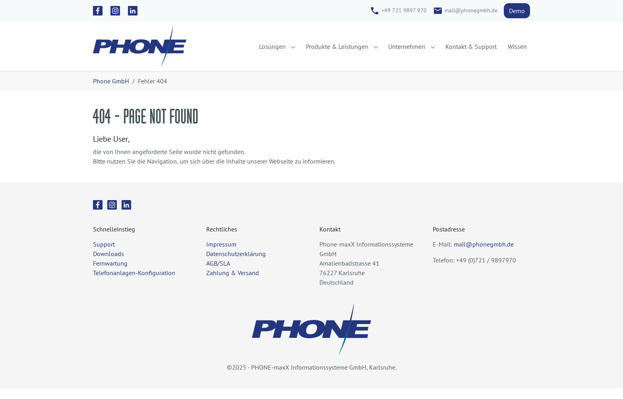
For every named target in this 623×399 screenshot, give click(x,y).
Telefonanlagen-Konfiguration (134, 283)
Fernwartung (110, 274)
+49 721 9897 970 (404, 10)
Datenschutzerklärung (236, 264)
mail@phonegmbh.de (471, 10)
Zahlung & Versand (232, 283)
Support (104, 254)
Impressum (221, 254)
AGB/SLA (218, 274)
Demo (517, 11)
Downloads (108, 264)
